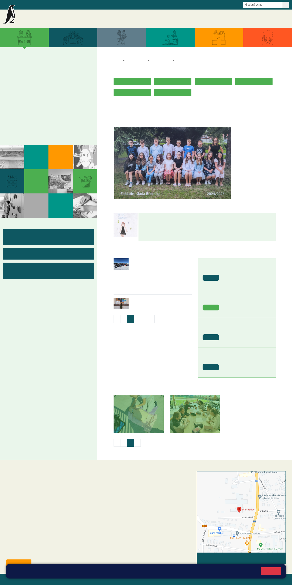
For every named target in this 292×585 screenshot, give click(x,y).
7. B (33, 104)
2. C (28, 80)
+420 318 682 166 (130, 502)
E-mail (71, 4)
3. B (44, 73)
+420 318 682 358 (117, 477)
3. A (44, 65)
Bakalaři (24, 4)
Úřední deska (264, 18)
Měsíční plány (22, 115)
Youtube (104, 4)
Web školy (278, 579)
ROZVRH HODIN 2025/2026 (134, 105)
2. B (28, 73)
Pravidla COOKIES (151, 579)
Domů (117, 60)
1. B (13, 73)
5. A (75, 65)
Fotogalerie (20, 131)
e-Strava (58, 4)
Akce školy (187, 18)
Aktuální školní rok (208, 18)
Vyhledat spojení (272, 558)
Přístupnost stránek (122, 579)
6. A (13, 96)
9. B (59, 104)
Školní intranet (41, 4)
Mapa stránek (82, 579)
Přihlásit (100, 579)
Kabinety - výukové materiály (36, 123)
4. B (59, 73)
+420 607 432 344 (131, 498)
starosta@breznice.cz (28, 554)
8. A (44, 96)
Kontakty (281, 18)
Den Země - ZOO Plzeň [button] (240, 299)
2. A (28, 65)
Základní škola (51, 17)
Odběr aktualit (87, 4)
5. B (75, 73)
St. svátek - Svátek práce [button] (242, 329)
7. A (28, 96)
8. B (44, 104)
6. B (13, 104)
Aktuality (171, 18)
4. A (59, 65)
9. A (59, 96)
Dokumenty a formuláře (238, 18)
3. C (44, 80)
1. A (13, 65)
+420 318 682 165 (132, 493)
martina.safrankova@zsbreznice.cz (162, 237)
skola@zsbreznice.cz (124, 506)
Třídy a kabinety (136, 60)
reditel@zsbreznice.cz (124, 481)
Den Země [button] (231, 270)
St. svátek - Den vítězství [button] (242, 359)
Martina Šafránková (158, 217)
